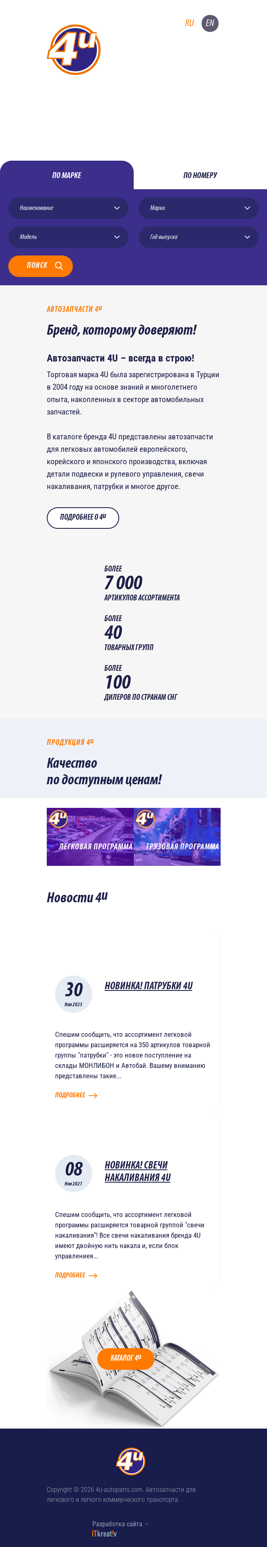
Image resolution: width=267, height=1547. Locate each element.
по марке (66, 176)
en (210, 23)
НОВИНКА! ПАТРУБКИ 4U (148, 986)
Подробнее (70, 1095)
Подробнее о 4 (83, 517)
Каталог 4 (126, 1358)
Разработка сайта (117, 1524)
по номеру (200, 176)
